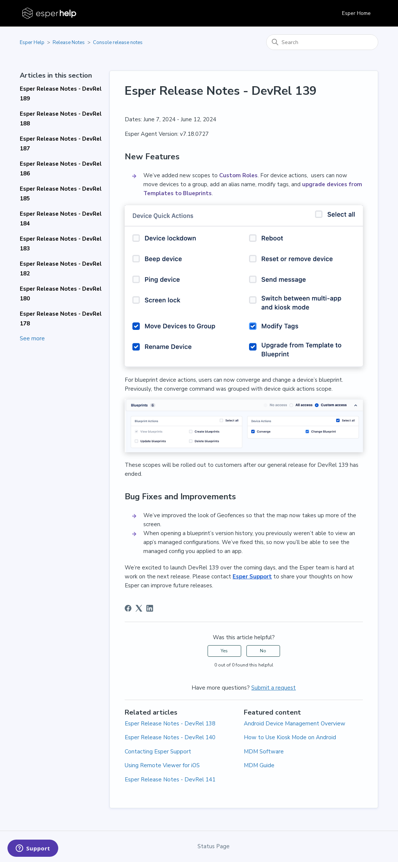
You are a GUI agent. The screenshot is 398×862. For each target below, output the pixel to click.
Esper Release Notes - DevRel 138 (170, 723)
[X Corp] (139, 608)
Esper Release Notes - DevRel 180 (61, 293)
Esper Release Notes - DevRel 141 (170, 779)
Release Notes (69, 42)
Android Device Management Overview (294, 723)
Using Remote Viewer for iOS (162, 765)
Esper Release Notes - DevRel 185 (61, 193)
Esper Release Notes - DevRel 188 (61, 118)
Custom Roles (238, 175)
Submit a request (273, 687)
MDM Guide (259, 765)
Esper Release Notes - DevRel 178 (61, 318)
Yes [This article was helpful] (224, 651)
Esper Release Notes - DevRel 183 (61, 243)
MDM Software (264, 751)
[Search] (322, 42)
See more (32, 338)
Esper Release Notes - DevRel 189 (61, 93)
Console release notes (118, 42)
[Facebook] (128, 608)
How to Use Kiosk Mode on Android (290, 737)
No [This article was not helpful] (263, 651)
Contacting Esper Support (158, 751)
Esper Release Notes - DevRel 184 (61, 218)
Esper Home (356, 13)
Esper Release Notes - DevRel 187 (61, 143)
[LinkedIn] (149, 608)
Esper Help (32, 42)
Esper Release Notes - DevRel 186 (61, 168)
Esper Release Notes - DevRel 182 (61, 268)
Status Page (214, 846)
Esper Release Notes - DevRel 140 (170, 737)
